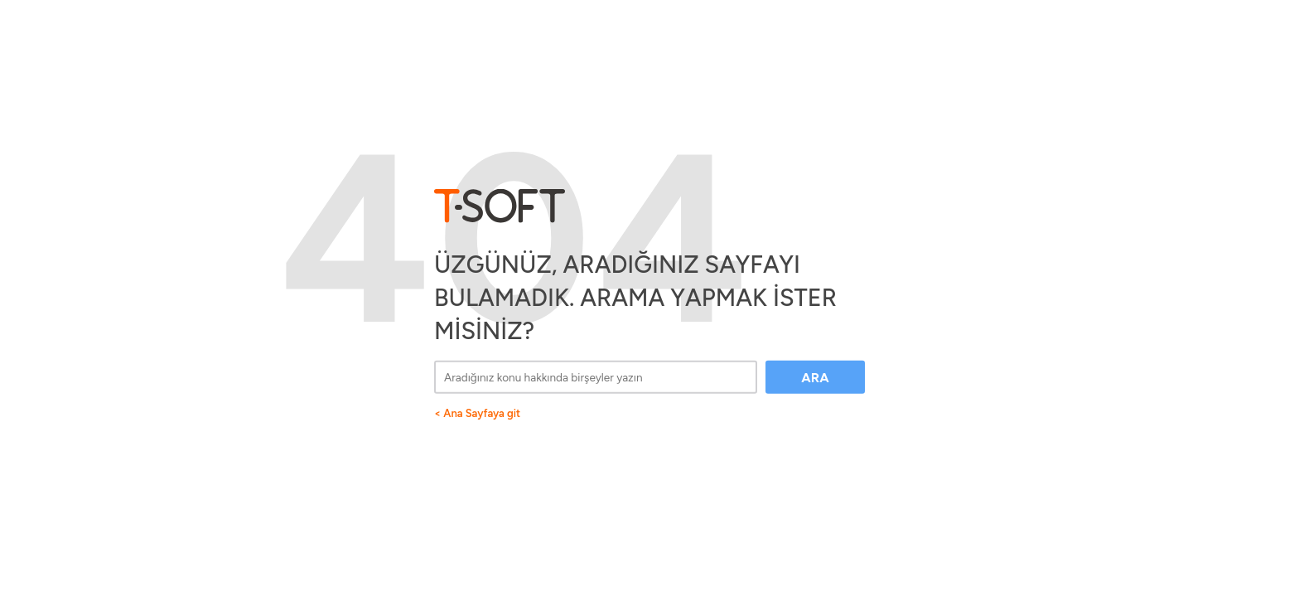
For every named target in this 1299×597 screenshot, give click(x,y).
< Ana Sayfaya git (477, 412)
